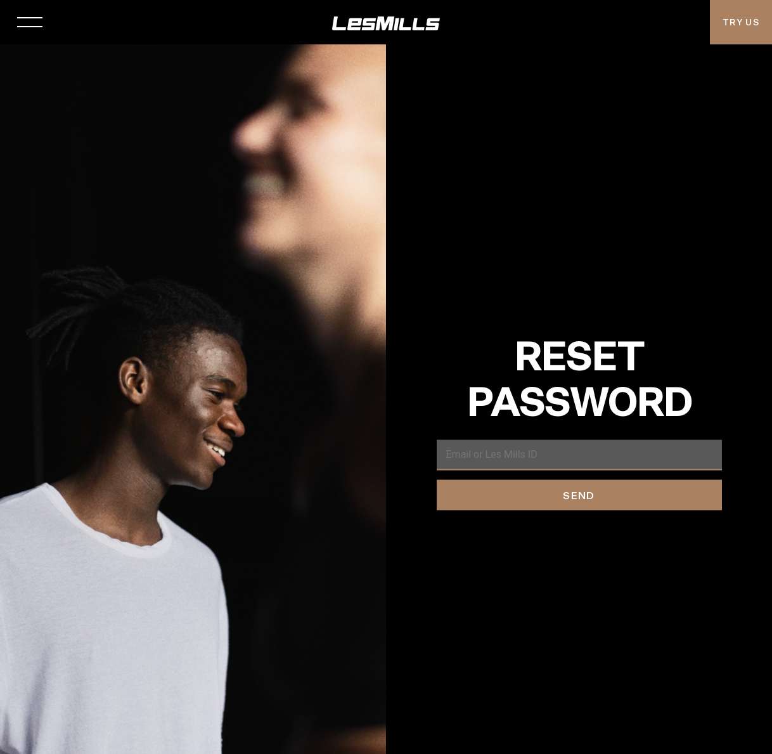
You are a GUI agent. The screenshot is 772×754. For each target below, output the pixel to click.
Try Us (741, 22)
